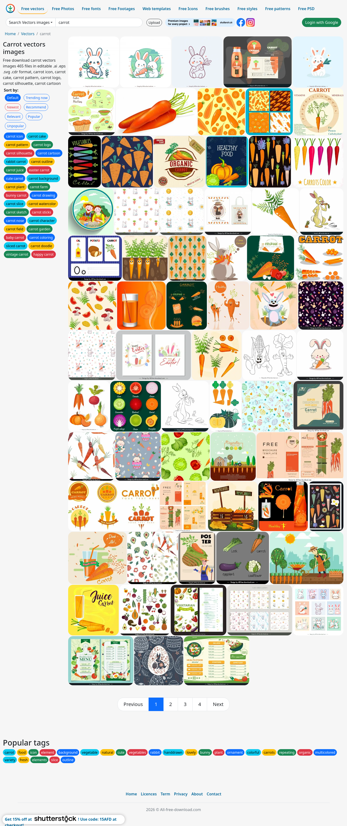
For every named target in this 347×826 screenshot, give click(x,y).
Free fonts (91, 8)
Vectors (27, 33)
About (197, 794)
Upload (154, 22)
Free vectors (32, 8)
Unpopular (15, 126)
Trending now (36, 97)
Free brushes (217, 8)
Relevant (14, 116)
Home (10, 33)
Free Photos (63, 8)
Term (165, 794)
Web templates (157, 8)
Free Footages (121, 8)
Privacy (181, 794)
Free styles (247, 8)
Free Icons (188, 8)
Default (13, 97)
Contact (214, 794)
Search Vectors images (29, 22)
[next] (218, 704)
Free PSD (306, 8)
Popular (34, 116)
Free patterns (277, 8)
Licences (149, 794)
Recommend (36, 107)
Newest (13, 107)
